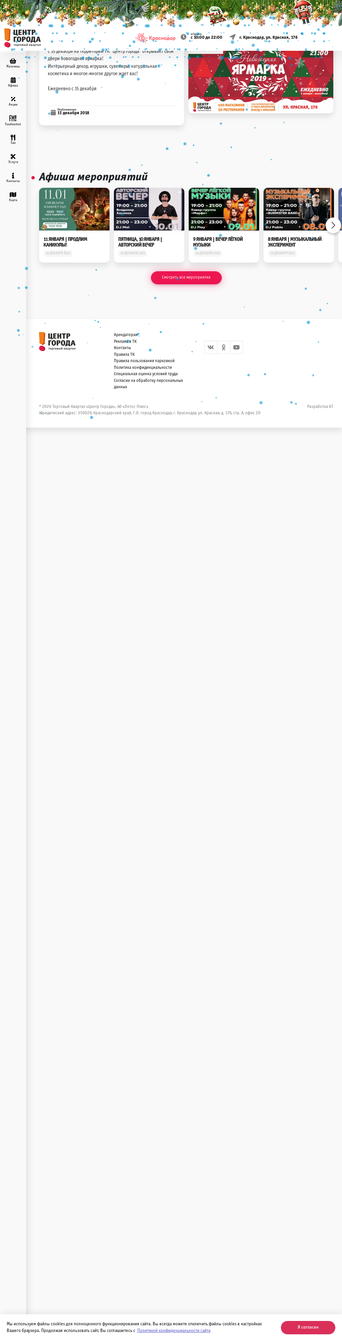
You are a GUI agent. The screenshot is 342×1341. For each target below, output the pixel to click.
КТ (331, 407)
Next (333, 225)
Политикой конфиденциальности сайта (173, 1331)
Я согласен (308, 1327)
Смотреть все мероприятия (186, 278)
